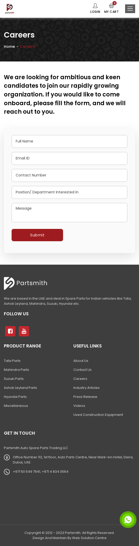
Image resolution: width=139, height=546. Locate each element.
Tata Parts (12, 360)
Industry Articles (86, 387)
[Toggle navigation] (130, 8)
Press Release (85, 396)
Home (9, 46)
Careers (80, 378)
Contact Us (82, 369)
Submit (37, 235)
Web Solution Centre (89, 537)
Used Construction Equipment (98, 414)
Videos (79, 405)
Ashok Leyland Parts (20, 387)
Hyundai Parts (15, 396)
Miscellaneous (16, 405)
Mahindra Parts (16, 369)
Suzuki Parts (14, 378)
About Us (80, 360)
